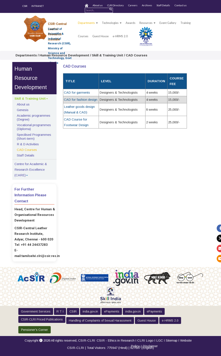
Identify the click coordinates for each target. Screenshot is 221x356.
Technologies (110, 23)
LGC (159, 340)
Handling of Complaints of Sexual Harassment (100, 320)
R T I (60, 311)
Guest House (100, 36)
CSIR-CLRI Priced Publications (42, 319)
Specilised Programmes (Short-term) (34, 136)
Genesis (22, 110)
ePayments (111, 311)
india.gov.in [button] (90, 311)
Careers (132, 5)
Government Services (36, 311)
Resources (145, 23)
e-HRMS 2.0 (120, 36)
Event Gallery (167, 23)
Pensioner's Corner (34, 329)
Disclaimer (150, 346)
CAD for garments (77, 92)
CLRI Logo (145, 340)
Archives (147, 5)
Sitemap (171, 340)
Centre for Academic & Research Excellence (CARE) (30, 169)
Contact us (180, 5)
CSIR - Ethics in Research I (117, 340)
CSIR (24, 6)
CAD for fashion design (80, 99)
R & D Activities (28, 144)
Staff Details (163, 5)
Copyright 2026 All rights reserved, (60, 340)
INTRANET (38, 6)
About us (98, 5)
